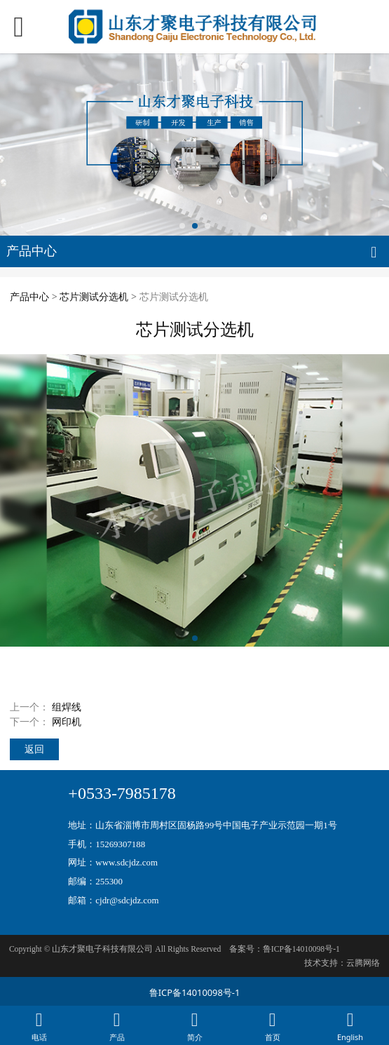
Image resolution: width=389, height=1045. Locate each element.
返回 (34, 748)
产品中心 (29, 296)
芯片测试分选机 (94, 296)
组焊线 (66, 706)
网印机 (66, 721)
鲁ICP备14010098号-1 (194, 992)
